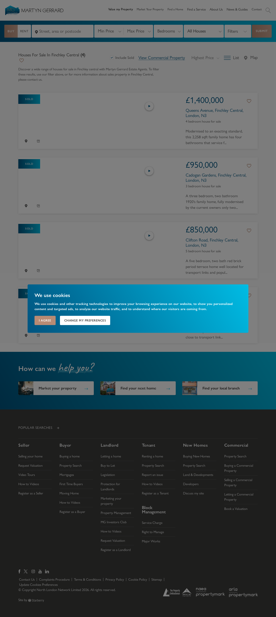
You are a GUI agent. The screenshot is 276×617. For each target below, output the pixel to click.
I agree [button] (45, 320)
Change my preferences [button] (85, 320)
